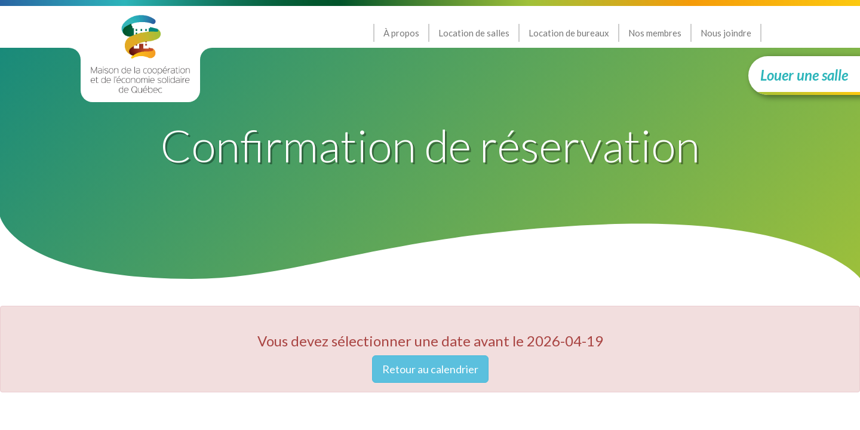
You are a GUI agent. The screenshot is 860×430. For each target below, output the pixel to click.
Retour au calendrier (430, 369)
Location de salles (473, 32)
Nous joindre (726, 32)
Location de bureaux (569, 32)
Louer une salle (804, 75)
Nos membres (654, 32)
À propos (401, 32)
